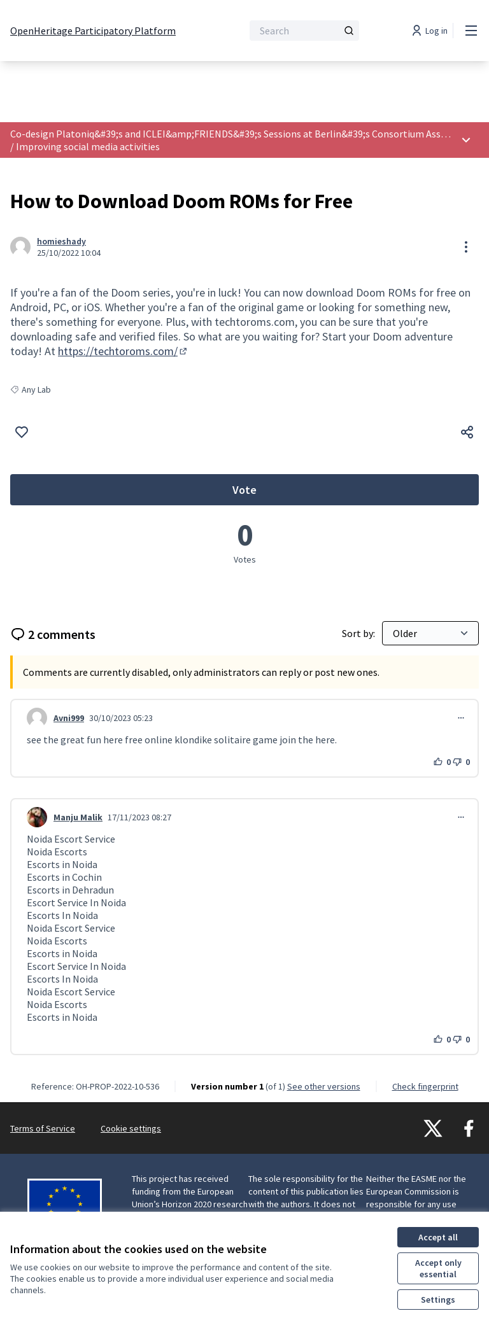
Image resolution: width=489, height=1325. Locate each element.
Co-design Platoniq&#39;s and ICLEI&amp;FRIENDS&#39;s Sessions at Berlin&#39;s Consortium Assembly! (240, 133)
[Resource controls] (466, 247)
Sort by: (359, 633)
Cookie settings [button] (131, 1128)
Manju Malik (78, 817)
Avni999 (68, 718)
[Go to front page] (93, 30)
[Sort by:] (430, 633)
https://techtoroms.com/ (123, 351)
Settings (438, 1299)
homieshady (61, 241)
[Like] (21, 432)
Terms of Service (42, 1128)
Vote (334, 493)
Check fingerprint (425, 1086)
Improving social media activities (88, 146)
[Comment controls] (461, 718)
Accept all (438, 1237)
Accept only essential (438, 1268)
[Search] (304, 30)
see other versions (323, 1086)
